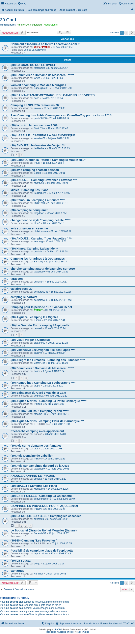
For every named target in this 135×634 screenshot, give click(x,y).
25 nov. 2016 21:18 (58, 203)
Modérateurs (51, 24)
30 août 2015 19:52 (55, 241)
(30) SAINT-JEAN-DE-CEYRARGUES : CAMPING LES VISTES (52, 95)
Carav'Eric (39, 363)
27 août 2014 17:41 (54, 320)
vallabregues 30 (21, 288)
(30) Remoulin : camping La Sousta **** (37, 200)
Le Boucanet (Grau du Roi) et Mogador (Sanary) (43, 530)
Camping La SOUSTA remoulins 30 (34, 105)
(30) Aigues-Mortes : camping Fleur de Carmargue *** (47, 421)
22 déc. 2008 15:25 (54, 509)
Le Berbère (40, 148)
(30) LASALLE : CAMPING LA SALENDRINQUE (42, 135)
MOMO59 (39, 183)
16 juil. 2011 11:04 (60, 424)
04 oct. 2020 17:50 (53, 78)
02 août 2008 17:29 (57, 519)
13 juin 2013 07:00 (55, 352)
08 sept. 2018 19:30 (54, 108)
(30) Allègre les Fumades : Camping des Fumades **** (47, 360)
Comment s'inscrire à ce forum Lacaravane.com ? (45, 44)
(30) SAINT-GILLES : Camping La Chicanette (41, 495)
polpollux (39, 395)
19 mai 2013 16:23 (58, 363)
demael (38, 328)
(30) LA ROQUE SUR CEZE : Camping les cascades (45, 516)
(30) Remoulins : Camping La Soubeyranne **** (43, 382)
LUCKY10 (39, 203)
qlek (36, 448)
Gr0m (37, 78)
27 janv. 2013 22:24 (53, 371)
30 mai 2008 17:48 (61, 553)
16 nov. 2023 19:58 (63, 47)
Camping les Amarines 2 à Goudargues (37, 258)
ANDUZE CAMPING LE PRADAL (32, 475)
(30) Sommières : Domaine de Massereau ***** (42, 75)
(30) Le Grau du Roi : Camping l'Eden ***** (39, 411)
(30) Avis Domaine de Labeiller (31, 455)
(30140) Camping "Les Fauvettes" (33, 540)
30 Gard (8, 19)
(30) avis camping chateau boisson (34, 170)
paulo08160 (40, 118)
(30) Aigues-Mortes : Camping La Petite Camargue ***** (48, 401)
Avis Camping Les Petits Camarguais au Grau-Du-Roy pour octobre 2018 (60, 115)
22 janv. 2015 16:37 (56, 261)
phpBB (57, 629)
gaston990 (39, 342)
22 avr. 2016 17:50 (57, 213)
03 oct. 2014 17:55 (55, 310)
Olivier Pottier (42, 47)
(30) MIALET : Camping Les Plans (33, 485)
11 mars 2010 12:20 (55, 478)
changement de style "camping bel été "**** (40, 220)
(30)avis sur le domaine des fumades (35, 445)
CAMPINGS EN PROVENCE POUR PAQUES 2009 (44, 506)
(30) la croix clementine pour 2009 (33, 125)
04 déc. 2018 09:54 (52, 98)
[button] (132, 33)
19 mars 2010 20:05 (58, 468)
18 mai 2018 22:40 (58, 128)
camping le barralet (23, 297)
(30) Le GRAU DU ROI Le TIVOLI (32, 65)
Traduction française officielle (60, 632)
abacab (38, 478)
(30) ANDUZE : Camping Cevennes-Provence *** (43, 180)
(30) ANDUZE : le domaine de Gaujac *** (37, 145)
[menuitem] (22, 3)
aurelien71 (39, 138)
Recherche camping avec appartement (37, 431)
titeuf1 (37, 223)
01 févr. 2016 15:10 (53, 223)
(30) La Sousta (20, 560)
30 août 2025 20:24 (58, 68)
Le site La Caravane (35, 49)
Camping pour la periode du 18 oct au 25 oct (41, 307)
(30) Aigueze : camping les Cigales (34, 317)
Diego (37, 563)
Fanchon (38, 573)
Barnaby (38, 261)
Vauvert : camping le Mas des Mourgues (38, 85)
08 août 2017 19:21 (57, 183)
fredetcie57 (40, 533)
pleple (37, 385)
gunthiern (39, 251)
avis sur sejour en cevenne (29, 228)
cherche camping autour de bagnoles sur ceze (42, 268)
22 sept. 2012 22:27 (54, 385)
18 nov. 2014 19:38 (61, 291)
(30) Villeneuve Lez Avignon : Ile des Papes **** (42, 349)
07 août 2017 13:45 (59, 193)
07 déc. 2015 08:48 (61, 231)
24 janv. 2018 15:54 (58, 138)
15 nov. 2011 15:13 (58, 414)
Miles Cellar (83, 632)
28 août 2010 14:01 (55, 434)
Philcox (38, 404)
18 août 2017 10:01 (54, 173)
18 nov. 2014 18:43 (61, 300)
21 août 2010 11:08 (51, 448)
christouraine (41, 231)
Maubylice (39, 488)
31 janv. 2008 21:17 (53, 563)
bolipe (37, 371)
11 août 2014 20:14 (55, 328)
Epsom (38, 173)
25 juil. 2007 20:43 (56, 573)
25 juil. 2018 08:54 (59, 118)
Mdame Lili (40, 414)
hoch (36, 98)
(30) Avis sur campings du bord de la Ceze (39, 465)
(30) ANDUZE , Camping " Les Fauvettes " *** (41, 238)
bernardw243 (41, 291)
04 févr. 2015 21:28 (57, 251)
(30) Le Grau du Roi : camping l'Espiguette (39, 325)
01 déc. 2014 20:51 (58, 271)
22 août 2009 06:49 (64, 498)
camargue (17, 570)
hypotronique (41, 553)
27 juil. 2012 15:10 (54, 404)
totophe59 (39, 68)
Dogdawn (39, 213)
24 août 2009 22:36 (58, 488)
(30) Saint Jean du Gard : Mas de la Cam (38, 392)
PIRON (38, 458)
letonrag (38, 241)
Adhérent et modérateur (30, 24)
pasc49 (38, 352)
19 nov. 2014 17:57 (57, 281)
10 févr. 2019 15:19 (62, 88)
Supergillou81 (41, 88)
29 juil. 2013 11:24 (58, 342)
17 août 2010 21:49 (54, 458)
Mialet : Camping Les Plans (29, 190)
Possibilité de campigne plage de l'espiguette (41, 550)
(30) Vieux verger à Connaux (30, 339)
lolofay (37, 108)
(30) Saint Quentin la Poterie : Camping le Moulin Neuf (47, 159)
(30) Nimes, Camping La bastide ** (34, 248)
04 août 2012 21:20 (56, 395)
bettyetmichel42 (42, 498)
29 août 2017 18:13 (59, 148)
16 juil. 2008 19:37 (59, 533)
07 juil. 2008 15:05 (62, 543)
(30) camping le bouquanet (29, 210)
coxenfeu (39, 519)
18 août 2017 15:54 (53, 162)
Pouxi (37, 162)
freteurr (38, 310)
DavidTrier (39, 128)
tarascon (16, 278)
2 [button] (126, 33)
